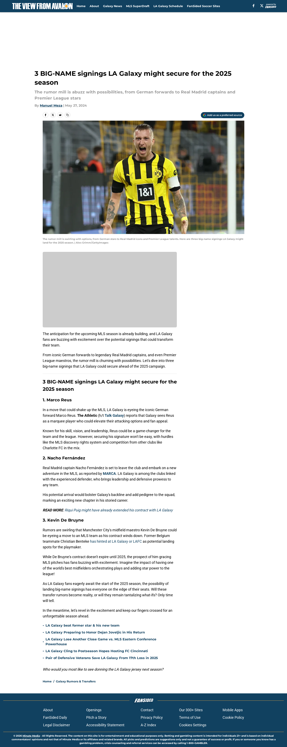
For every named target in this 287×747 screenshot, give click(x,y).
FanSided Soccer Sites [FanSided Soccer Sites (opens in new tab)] (203, 6)
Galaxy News (112, 6)
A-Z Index (148, 725)
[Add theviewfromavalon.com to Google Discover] (222, 115)
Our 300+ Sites (191, 710)
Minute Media (31, 735)
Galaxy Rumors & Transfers (76, 681)
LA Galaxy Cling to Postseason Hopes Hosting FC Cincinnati (97, 651)
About (94, 6)
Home (81, 6)
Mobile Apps (233, 710)
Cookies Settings (192, 725)
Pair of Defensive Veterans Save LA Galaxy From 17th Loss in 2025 (102, 658)
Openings (93, 710)
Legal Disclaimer (56, 725)
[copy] (67, 115)
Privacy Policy (152, 717)
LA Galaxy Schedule (168, 6)
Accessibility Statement (105, 725)
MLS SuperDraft (137, 6)
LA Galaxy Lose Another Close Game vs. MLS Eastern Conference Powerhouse (101, 641)
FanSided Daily (55, 717)
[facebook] (253, 5)
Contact (147, 710)
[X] (261, 5)
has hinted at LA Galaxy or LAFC (116, 541)
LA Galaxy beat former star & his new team (83, 625)
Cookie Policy (233, 717)
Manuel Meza (51, 105)
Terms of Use (190, 717)
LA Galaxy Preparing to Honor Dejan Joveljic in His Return (95, 632)
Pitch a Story (96, 717)
